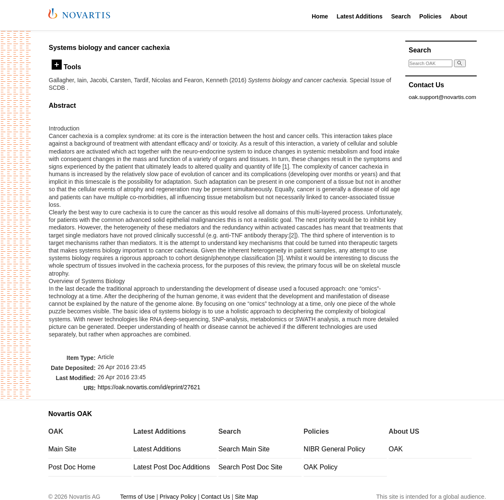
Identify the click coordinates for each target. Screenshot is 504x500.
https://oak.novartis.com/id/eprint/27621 (149, 387)
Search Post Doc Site (250, 467)
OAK (395, 449)
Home (320, 16)
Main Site (62, 449)
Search (401, 16)
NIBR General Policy (334, 449)
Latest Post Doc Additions (172, 467)
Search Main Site (244, 449)
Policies (430, 16)
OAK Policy (321, 467)
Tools (66, 66)
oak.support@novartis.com (442, 97)
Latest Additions (360, 16)
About (458, 16)
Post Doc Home (71, 467)
